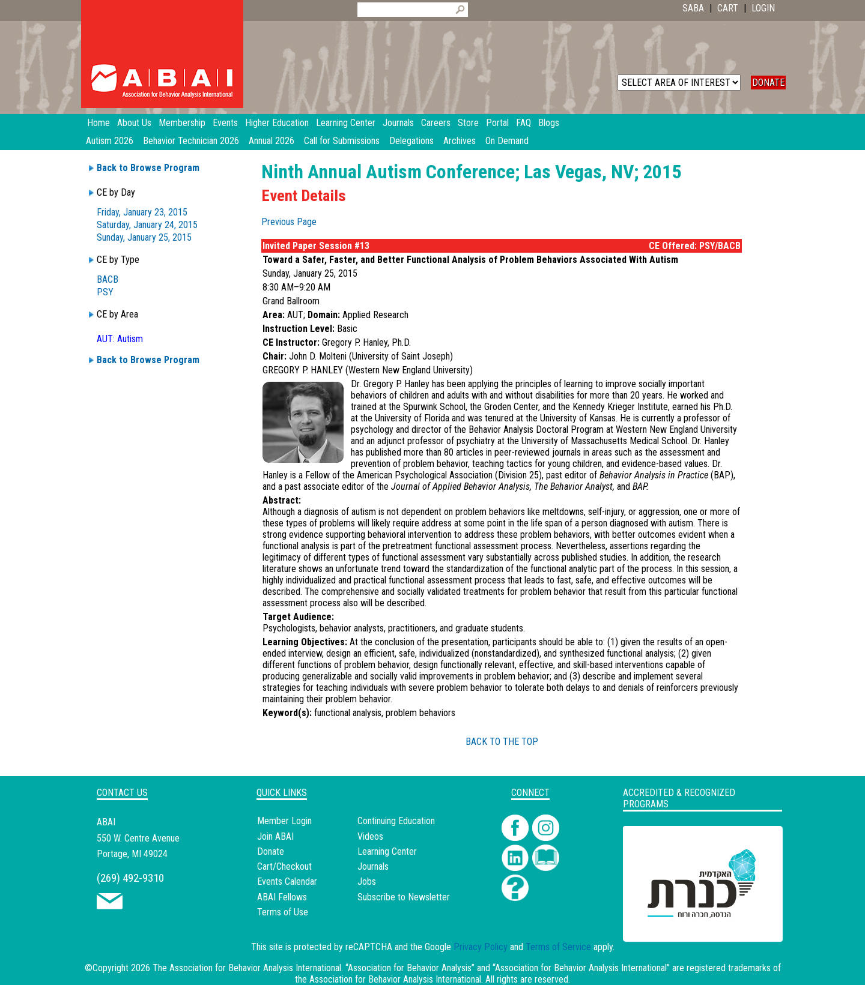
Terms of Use (282, 912)
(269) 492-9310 (130, 878)
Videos (370, 836)
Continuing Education (396, 821)
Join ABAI (275, 836)
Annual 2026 (271, 140)
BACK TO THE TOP (502, 741)
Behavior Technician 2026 (191, 140)
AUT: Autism (120, 339)
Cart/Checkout (284, 866)
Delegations (411, 140)
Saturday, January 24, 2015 (147, 224)
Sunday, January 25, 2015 (144, 237)
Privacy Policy (481, 947)
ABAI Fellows (282, 897)
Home (98, 122)
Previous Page (289, 221)
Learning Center (387, 851)
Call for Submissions (342, 140)
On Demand (507, 140)
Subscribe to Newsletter (403, 897)
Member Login (284, 821)
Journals (373, 866)
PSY (105, 292)
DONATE (768, 82)
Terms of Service (558, 947)
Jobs (366, 881)
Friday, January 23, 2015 (142, 212)
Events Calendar (287, 881)
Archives (459, 140)
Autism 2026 (109, 140)
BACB (107, 279)
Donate (270, 851)
